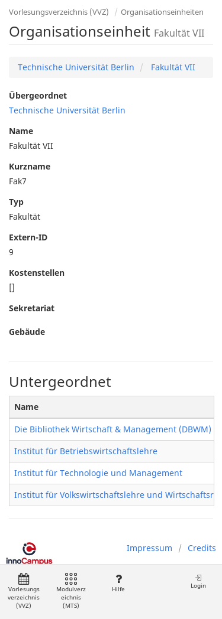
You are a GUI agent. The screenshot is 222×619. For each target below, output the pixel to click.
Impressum (149, 547)
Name (21, 130)
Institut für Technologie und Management (98, 472)
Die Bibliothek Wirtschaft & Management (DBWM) (112, 429)
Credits (202, 547)
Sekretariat (31, 308)
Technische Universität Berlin (76, 67)
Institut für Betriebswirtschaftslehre (85, 451)
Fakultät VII (172, 67)
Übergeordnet (38, 95)
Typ (16, 201)
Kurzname (29, 166)
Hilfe (118, 583)
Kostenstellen (37, 272)
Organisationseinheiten (162, 11)
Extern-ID (28, 237)
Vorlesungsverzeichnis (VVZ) (59, 11)
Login (198, 581)
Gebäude (27, 331)
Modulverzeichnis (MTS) (71, 592)
